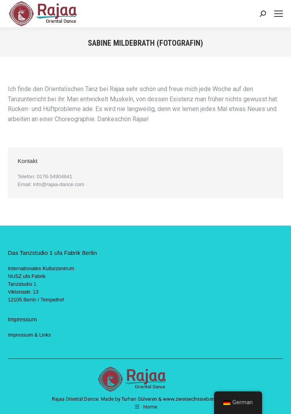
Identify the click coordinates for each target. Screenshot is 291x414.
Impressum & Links (29, 335)
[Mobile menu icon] (278, 13)
